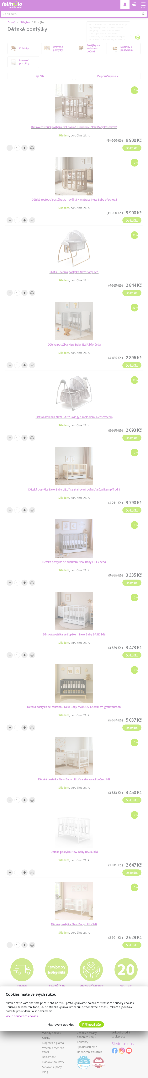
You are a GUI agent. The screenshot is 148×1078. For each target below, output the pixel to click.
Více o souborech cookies (22, 1016)
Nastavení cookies (61, 1024)
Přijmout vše (91, 1024)
